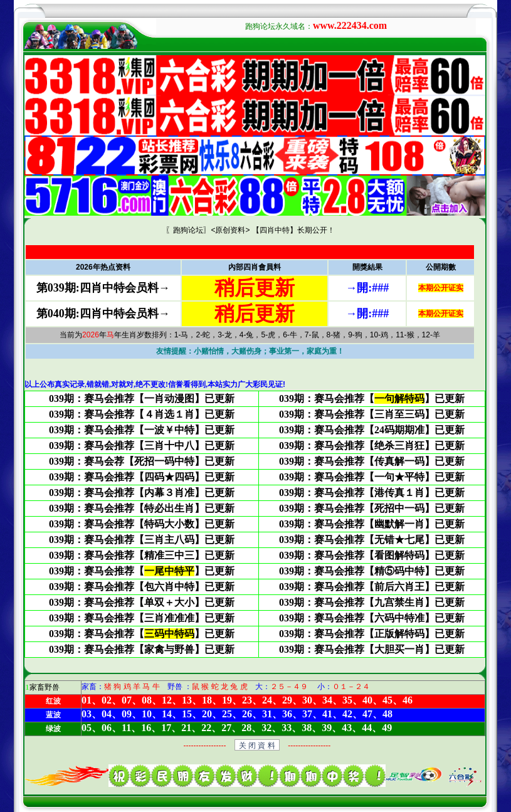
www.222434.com (350, 25)
